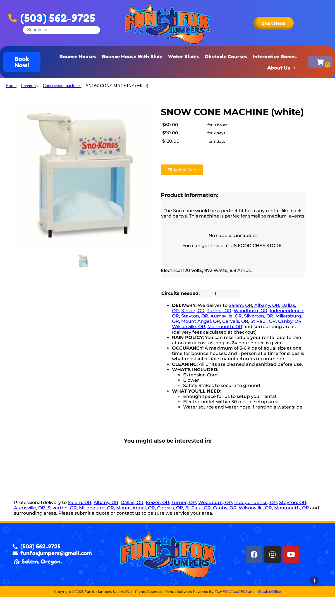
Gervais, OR (235, 321)
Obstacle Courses (226, 56)
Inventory (29, 85)
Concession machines (62, 85)
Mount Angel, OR (200, 321)
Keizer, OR (193, 310)
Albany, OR (266, 305)
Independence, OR (255, 502)
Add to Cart (182, 170)
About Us (282, 67)
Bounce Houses (77, 56)
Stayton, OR (194, 316)
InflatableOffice (268, 591)
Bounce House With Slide (132, 56)
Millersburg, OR (96, 507)
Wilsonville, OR (188, 326)
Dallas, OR (132, 502)
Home (11, 85)
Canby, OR (290, 321)
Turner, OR (219, 310)
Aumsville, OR (226, 316)
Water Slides (183, 56)
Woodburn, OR (250, 310)
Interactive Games (275, 56)
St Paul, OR (263, 321)
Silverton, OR (258, 316)
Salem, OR (240, 305)
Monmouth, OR (224, 326)
